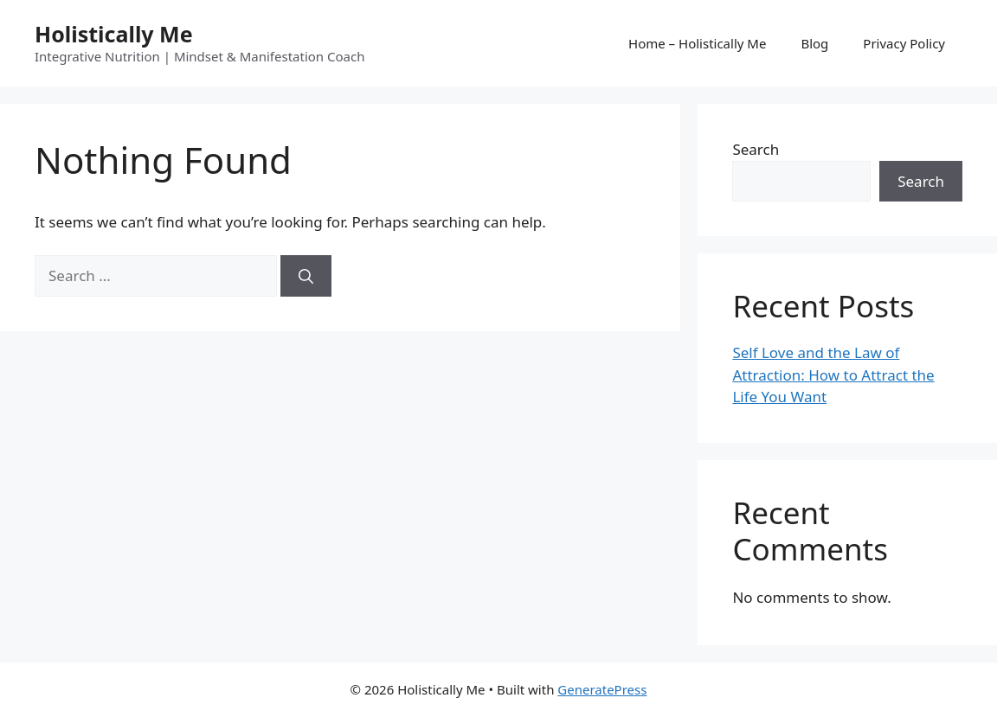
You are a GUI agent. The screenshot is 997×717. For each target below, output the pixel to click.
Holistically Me (114, 33)
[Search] (305, 276)
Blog (814, 43)
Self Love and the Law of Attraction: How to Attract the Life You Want (833, 374)
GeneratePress (601, 689)
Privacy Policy (904, 43)
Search (755, 149)
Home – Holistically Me (697, 43)
